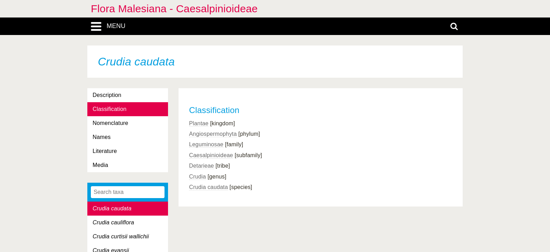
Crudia (197, 177)
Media (100, 165)
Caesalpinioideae (211, 155)
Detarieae (201, 166)
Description (107, 95)
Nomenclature (110, 123)
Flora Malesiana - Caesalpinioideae (174, 8)
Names (101, 137)
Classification (110, 109)
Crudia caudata (208, 187)
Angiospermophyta (213, 134)
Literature (105, 151)
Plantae (198, 123)
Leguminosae (206, 144)
